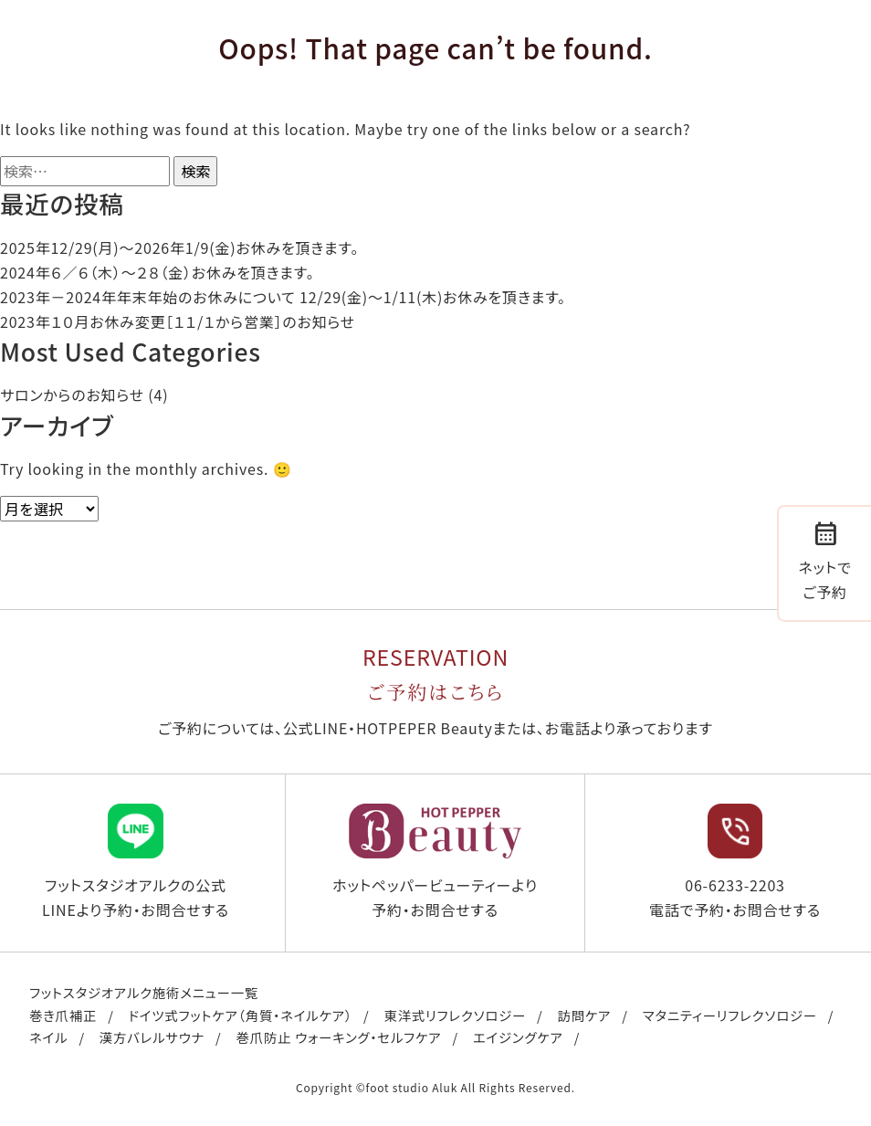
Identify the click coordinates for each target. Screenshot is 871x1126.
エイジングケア (518, 1037)
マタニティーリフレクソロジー (730, 1015)
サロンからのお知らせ (72, 394)
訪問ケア (584, 1015)
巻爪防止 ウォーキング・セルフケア (339, 1037)
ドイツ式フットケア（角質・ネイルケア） (240, 1015)
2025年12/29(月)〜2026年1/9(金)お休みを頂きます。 (179, 247)
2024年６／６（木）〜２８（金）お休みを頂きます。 (157, 272)
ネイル (48, 1037)
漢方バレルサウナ (152, 1037)
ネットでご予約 (824, 560)
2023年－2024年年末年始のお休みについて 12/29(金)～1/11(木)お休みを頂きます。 (283, 297)
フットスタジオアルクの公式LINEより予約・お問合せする (135, 862)
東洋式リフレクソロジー (454, 1015)
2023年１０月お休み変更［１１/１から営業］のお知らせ (177, 321)
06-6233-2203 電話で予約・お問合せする (735, 862)
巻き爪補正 (63, 1015)
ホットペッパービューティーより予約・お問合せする (435, 862)
